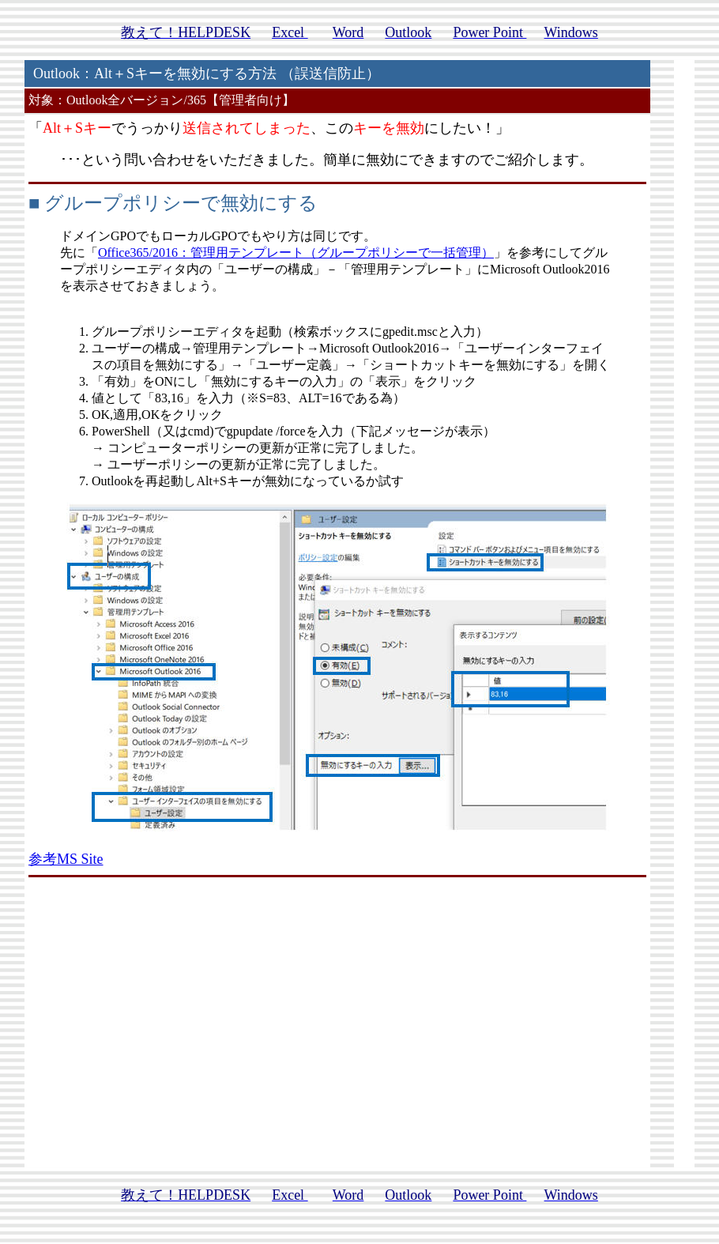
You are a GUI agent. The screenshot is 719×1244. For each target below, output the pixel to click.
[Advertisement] (337, 1040)
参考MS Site (66, 859)
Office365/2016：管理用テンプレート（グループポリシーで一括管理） (296, 252)
